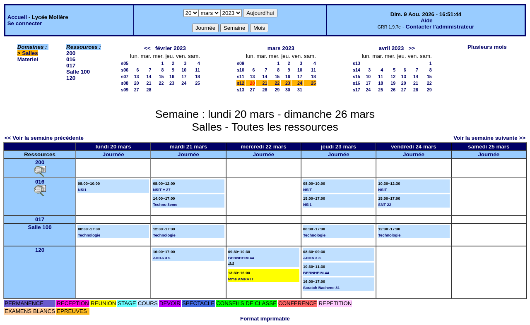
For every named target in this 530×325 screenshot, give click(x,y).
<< (147, 48)
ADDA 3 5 (161, 258)
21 (149, 83)
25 (197, 83)
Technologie (89, 235)
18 (197, 76)
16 (171, 76)
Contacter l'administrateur (440, 27)
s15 (356, 76)
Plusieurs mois (487, 47)
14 (149, 76)
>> (411, 48)
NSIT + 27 (161, 190)
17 (183, 76)
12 (392, 76)
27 (136, 89)
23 (171, 83)
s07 (124, 76)
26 (392, 89)
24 (183, 83)
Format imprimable (265, 318)
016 (70, 59)
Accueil (17, 17)
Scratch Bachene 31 (321, 288)
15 (161, 76)
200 (70, 53)
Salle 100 (78, 72)
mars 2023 (280, 48)
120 (70, 78)
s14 (356, 69)
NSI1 (82, 190)
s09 (124, 89)
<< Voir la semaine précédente (44, 138)
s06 (124, 69)
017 (70, 65)
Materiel (27, 59)
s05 (124, 63)
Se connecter (24, 23)
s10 (240, 69)
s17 (356, 89)
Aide (427, 20)
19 (392, 83)
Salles (30, 53)
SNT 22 (384, 205)
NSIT (307, 190)
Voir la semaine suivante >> (489, 138)
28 (149, 89)
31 (299, 89)
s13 (240, 89)
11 (197, 69)
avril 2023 (391, 48)
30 (287, 89)
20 (136, 83)
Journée (113, 154)
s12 (240, 83)
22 (161, 83)
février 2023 (170, 48)
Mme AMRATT (241, 279)
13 (136, 76)
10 (183, 69)
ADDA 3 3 (311, 258)
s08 (124, 83)
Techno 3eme (165, 205)
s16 (356, 83)
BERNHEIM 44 (241, 258)
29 (277, 89)
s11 (240, 76)
